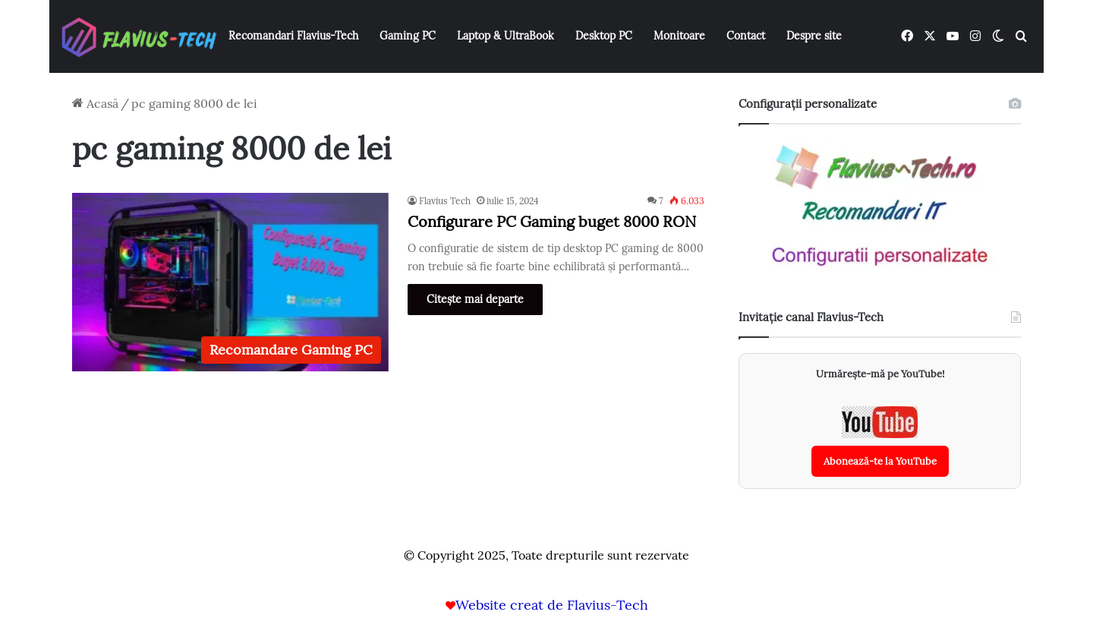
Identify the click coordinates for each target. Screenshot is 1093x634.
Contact (745, 36)
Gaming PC (408, 36)
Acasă (95, 103)
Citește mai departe (475, 299)
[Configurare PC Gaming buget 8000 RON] (230, 282)
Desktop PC (603, 36)
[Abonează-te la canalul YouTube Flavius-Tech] (880, 441)
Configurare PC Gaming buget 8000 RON (552, 221)
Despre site (814, 36)
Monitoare (679, 36)
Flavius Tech (445, 201)
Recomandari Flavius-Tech (293, 36)
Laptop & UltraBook (505, 36)
